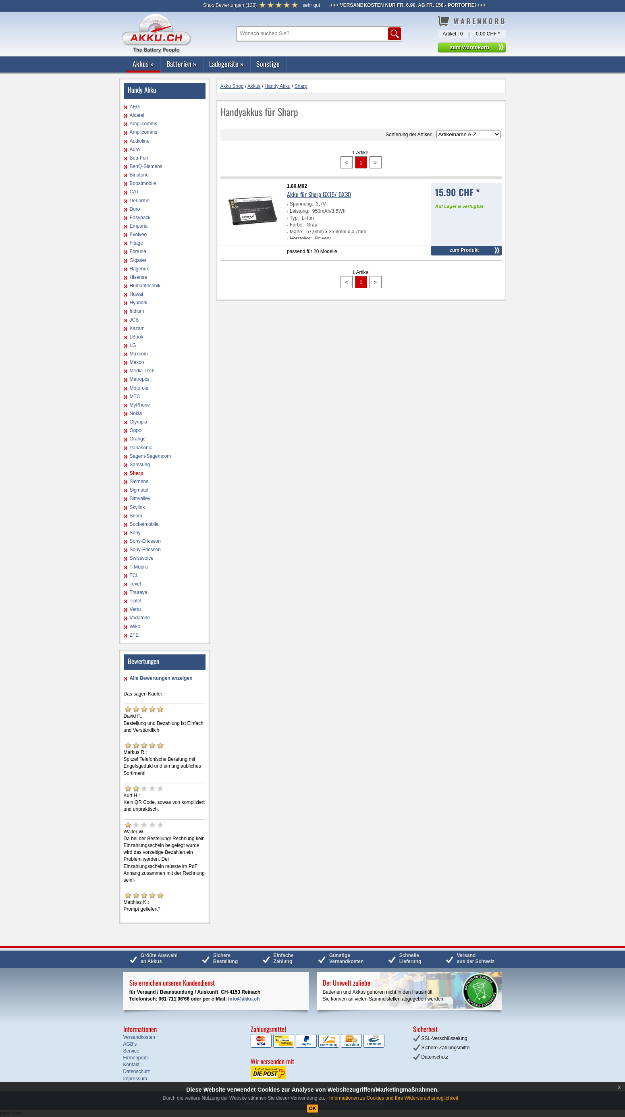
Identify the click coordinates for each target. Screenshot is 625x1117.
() (230, 5)
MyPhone (140, 405)
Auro (135, 149)
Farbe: (297, 225)
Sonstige (268, 63)
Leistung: (299, 211)
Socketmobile (144, 524)
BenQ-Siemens (146, 166)
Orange (138, 439)
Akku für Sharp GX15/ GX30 (319, 194)
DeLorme (140, 200)
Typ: (294, 218)
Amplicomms (144, 124)
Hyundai (138, 302)
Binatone (139, 175)
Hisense (138, 277)
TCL (134, 575)
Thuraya (138, 592)
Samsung (140, 464)
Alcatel (137, 115)
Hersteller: (301, 238)
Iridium (137, 311)
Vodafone (140, 618)
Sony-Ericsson (145, 541)
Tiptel (135, 601)
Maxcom (139, 354)
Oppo (135, 430)
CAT (134, 192)
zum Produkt (464, 250)
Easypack (140, 217)
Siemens (139, 481)
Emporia (139, 226)
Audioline (140, 141)
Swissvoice (142, 558)
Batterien (181, 63)
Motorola (139, 388)
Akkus (143, 63)
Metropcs (140, 379)
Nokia (136, 413)
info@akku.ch (244, 999)
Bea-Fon (139, 158)
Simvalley (140, 498)
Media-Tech (142, 371)
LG (133, 345)
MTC (135, 396)
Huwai (136, 294)
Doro (135, 209)
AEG (135, 107)
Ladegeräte (226, 63)
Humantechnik (145, 286)
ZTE (134, 635)
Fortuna (138, 251)
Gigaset (138, 260)
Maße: (296, 232)
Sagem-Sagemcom (150, 456)
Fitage (136, 243)
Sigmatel (139, 490)
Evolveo (138, 234)
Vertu (135, 609)
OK (312, 1108)
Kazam (137, 328)
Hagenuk (139, 269)
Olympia (138, 422)
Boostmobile (143, 183)
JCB (134, 320)
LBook (136, 337)
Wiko (135, 626)
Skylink (137, 507)
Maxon (137, 362)
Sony (135, 533)
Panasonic (141, 448)
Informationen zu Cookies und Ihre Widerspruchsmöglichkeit (393, 1098)
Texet (135, 584)
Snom (136, 516)
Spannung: (301, 204)
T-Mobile (139, 567)
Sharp (136, 473)
